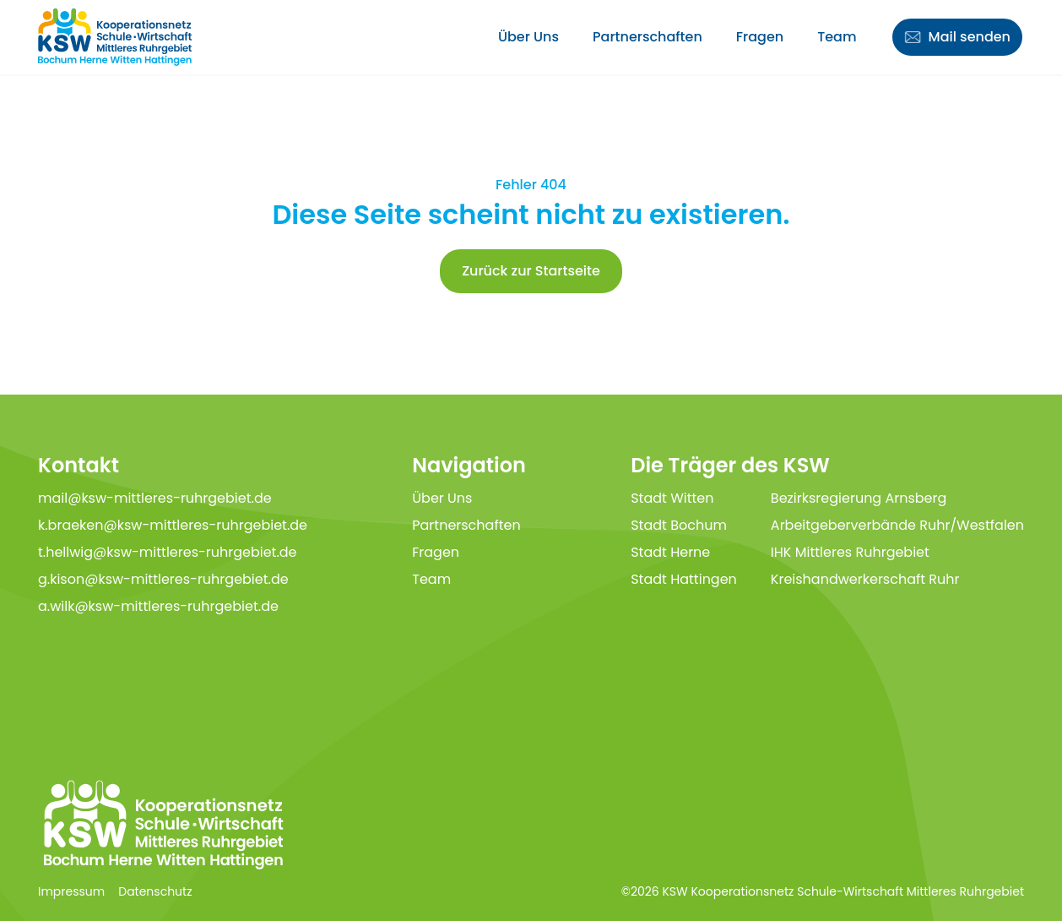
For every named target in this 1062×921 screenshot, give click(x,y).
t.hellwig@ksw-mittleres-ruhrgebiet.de (167, 552)
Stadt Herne (670, 552)
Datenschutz (155, 891)
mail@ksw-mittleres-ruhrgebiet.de (155, 498)
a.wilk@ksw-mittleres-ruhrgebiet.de (158, 606)
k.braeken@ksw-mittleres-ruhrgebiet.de (172, 525)
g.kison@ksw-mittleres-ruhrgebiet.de (163, 579)
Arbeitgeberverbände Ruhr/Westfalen (897, 525)
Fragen (759, 36)
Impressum (71, 891)
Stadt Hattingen (684, 579)
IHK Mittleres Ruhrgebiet (850, 552)
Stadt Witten (672, 498)
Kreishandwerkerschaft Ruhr (865, 579)
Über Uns (528, 36)
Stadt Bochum (679, 525)
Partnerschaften (647, 36)
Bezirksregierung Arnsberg (858, 498)
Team (836, 36)
